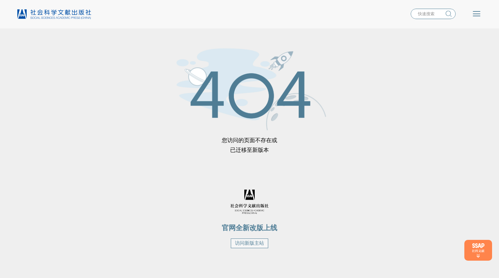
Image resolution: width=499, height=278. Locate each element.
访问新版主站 (249, 243)
